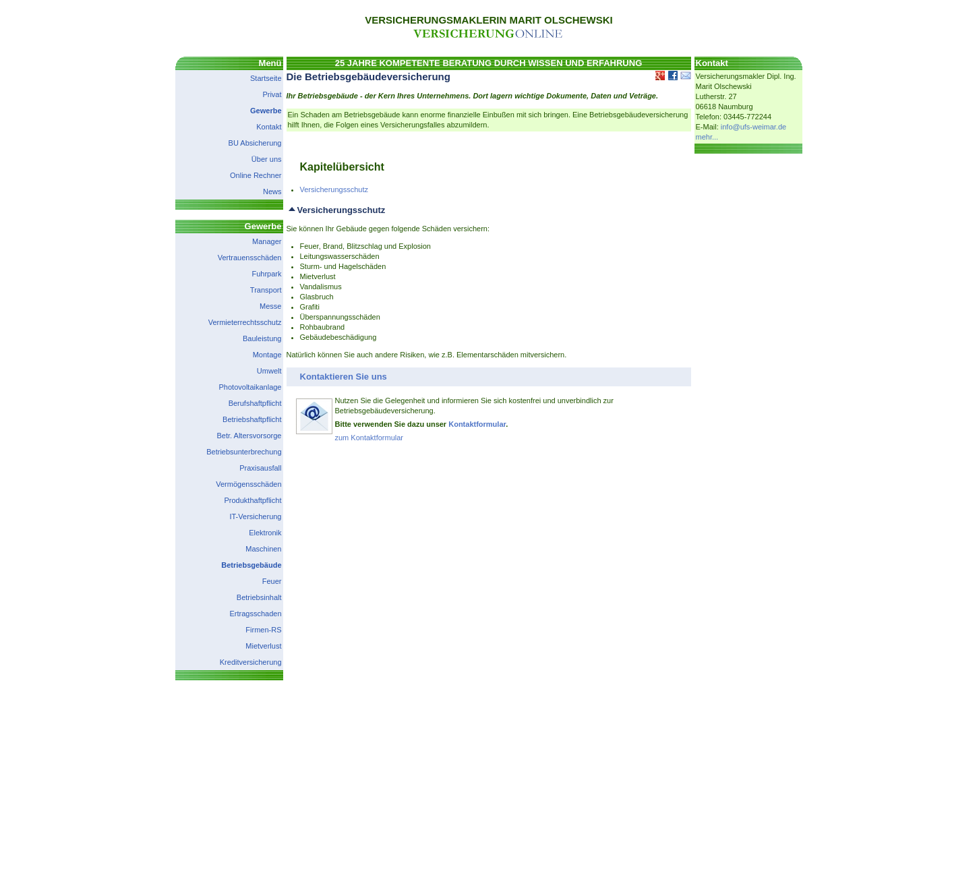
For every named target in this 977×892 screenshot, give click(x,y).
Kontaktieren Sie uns (343, 376)
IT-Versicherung (255, 516)
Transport (266, 290)
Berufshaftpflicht (255, 403)
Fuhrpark (266, 274)
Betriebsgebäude (251, 565)
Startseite (265, 78)
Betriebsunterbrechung (243, 452)
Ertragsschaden (255, 613)
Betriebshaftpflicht (252, 419)
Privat (271, 94)
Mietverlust (263, 646)
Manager (266, 241)
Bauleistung (262, 338)
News (272, 191)
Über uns (266, 159)
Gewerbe (265, 111)
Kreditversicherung (251, 662)
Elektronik (265, 533)
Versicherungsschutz (334, 189)
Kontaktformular (477, 424)
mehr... (707, 137)
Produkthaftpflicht (253, 500)
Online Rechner (255, 175)
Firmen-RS (263, 630)
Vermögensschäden (248, 484)
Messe (270, 306)
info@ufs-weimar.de (753, 127)
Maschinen (263, 549)
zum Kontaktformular (369, 438)
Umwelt (269, 371)
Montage (267, 355)
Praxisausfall (260, 468)
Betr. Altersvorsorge (249, 436)
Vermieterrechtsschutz (245, 322)
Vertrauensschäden (250, 258)
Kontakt (268, 127)
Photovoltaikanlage (250, 387)
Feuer (272, 581)
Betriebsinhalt (259, 597)
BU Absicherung (255, 143)
